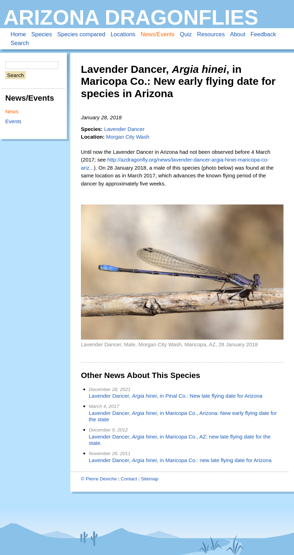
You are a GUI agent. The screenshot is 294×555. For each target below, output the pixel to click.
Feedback (263, 34)
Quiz (186, 34)
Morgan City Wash (127, 137)
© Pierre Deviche (99, 478)
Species (41, 34)
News (12, 111)
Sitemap (150, 478)
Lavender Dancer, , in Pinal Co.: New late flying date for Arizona (176, 396)
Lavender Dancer (124, 129)
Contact (129, 478)
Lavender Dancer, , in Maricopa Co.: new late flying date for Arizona (180, 460)
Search (20, 43)
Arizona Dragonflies (131, 17)
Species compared (81, 34)
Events (13, 121)
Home (18, 34)
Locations (122, 34)
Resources (211, 34)
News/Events (157, 34)
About (237, 34)
